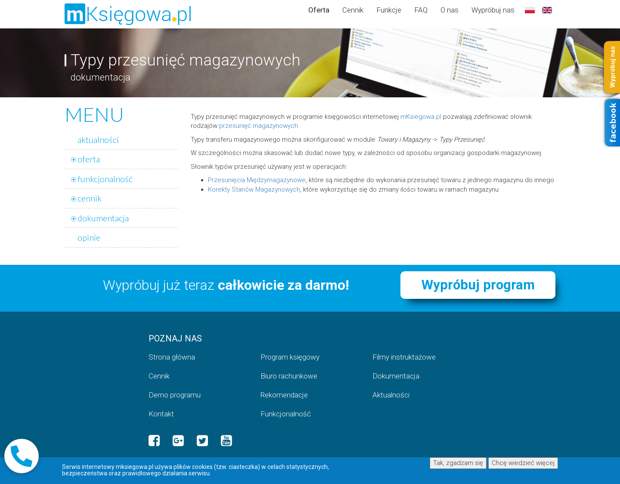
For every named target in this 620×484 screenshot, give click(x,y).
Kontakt (161, 414)
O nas (449, 10)
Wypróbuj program (478, 285)
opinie (89, 237)
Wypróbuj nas (493, 10)
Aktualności (390, 395)
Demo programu (175, 395)
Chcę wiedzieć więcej (523, 463)
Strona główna (172, 357)
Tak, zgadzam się (458, 463)
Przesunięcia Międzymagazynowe (257, 180)
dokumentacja (103, 218)
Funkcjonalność (285, 414)
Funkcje (388, 10)
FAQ (421, 10)
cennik (90, 198)
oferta (89, 159)
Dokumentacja (395, 376)
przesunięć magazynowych (258, 126)
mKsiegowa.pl (420, 117)
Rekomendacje (284, 395)
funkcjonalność (105, 179)
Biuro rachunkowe (288, 376)
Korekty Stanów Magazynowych (254, 189)
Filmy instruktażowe (404, 357)
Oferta (318, 10)
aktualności (98, 139)
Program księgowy (289, 357)
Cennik (352, 10)
